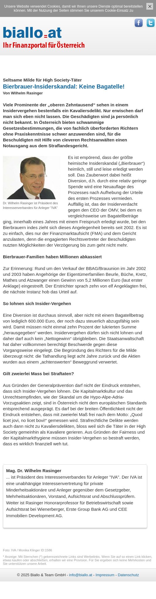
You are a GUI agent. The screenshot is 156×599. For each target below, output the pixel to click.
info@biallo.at (80, 575)
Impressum (105, 575)
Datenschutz (128, 575)
